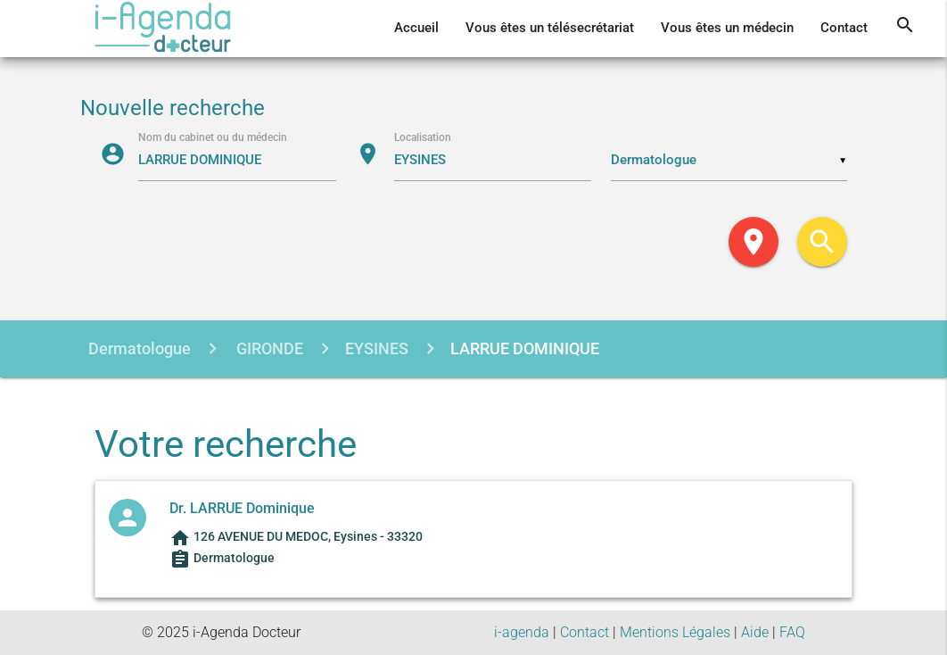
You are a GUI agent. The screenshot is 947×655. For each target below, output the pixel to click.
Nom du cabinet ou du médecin (212, 136)
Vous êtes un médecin (727, 28)
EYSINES (376, 348)
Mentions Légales (675, 632)
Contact (844, 28)
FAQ (792, 632)
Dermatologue (139, 348)
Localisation (422, 136)
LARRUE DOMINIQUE (524, 348)
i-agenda (521, 632)
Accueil (416, 28)
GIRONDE (268, 348)
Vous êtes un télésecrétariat (549, 28)
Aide (755, 632)
